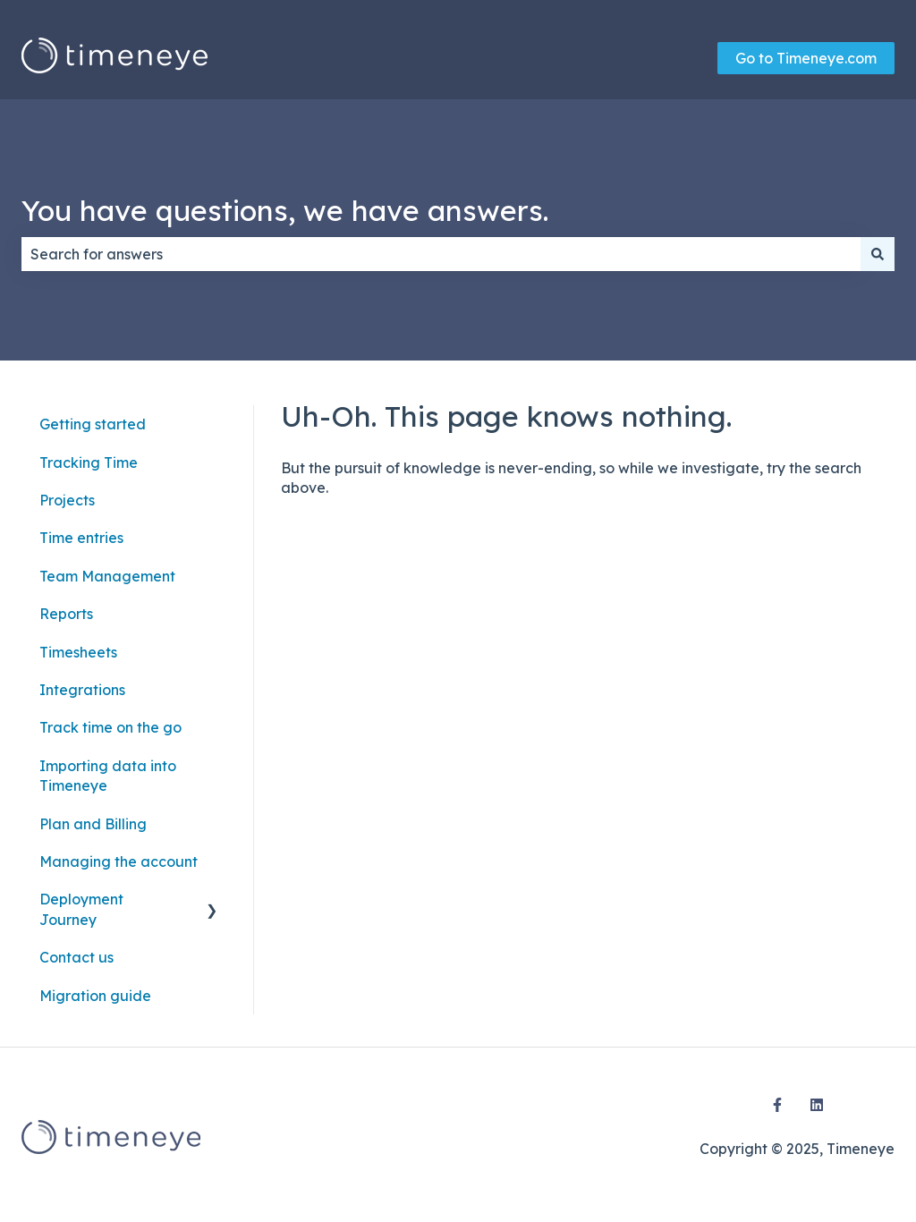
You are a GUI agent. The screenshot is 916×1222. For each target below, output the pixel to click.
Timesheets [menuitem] (78, 652)
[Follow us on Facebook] (777, 1104)
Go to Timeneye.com (806, 58)
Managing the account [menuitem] (118, 861)
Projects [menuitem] (67, 500)
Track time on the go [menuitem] (110, 727)
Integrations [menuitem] (82, 690)
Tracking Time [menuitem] (88, 462)
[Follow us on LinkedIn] (816, 1104)
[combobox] (441, 254)
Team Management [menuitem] (107, 576)
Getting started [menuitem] (92, 424)
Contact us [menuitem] (76, 957)
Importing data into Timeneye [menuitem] (107, 775)
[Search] (878, 254)
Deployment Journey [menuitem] (81, 909)
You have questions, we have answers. (284, 210)
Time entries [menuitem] (81, 538)
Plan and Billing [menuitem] (93, 824)
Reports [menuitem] (66, 614)
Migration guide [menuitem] (95, 996)
